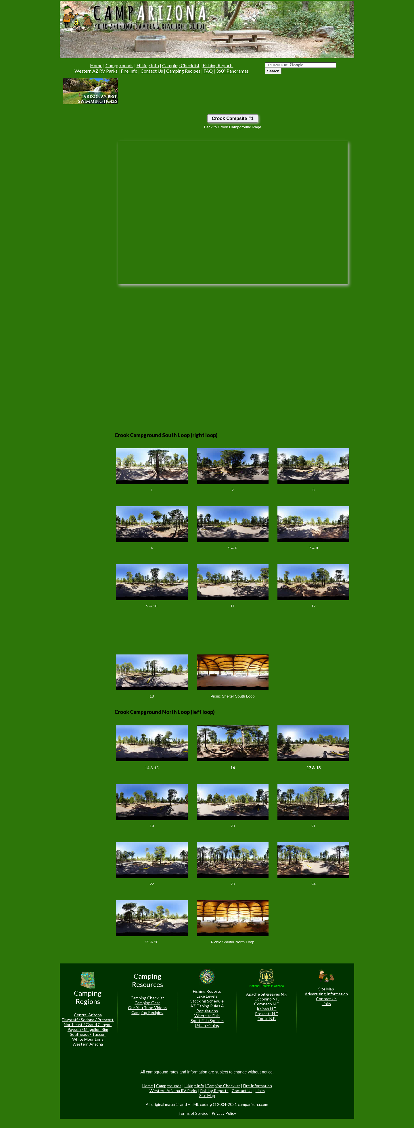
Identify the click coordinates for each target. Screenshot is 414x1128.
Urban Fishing (207, 1025)
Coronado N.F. (266, 1003)
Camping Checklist (181, 65)
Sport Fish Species (207, 1020)
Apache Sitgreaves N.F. (266, 994)
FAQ (208, 71)
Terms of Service (193, 1113)
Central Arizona (88, 1014)
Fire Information (257, 1085)
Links (326, 1003)
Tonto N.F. (266, 1018)
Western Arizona (87, 1044)
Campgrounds (119, 65)
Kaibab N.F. (266, 1008)
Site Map (326, 988)
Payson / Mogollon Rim (88, 1029)
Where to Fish (207, 1015)
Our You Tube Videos (147, 1007)
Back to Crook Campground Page (232, 127)
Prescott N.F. (266, 1013)
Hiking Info (148, 65)
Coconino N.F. (266, 998)
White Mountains (87, 1039)
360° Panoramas (232, 71)
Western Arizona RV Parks (173, 1090)
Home (96, 65)
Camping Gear (147, 1002)
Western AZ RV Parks (96, 71)
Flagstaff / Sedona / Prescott (88, 1019)
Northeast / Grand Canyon (88, 1024)
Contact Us (152, 71)
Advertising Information (326, 993)
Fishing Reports (218, 65)
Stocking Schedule (207, 1000)
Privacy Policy (224, 1113)
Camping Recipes (183, 71)
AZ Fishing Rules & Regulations (207, 1008)
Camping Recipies (147, 1012)
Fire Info (129, 71)
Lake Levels (207, 996)
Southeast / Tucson (88, 1034)
